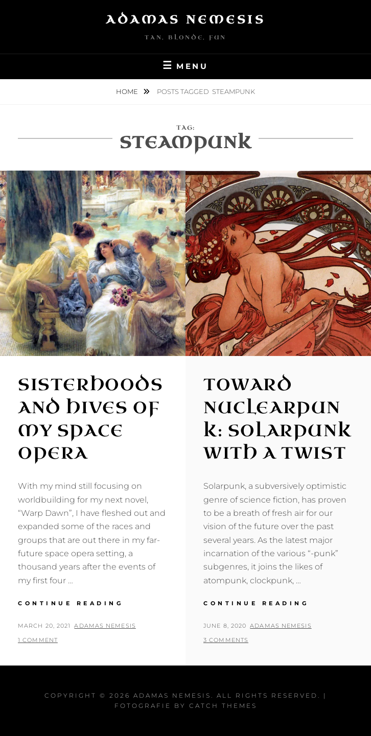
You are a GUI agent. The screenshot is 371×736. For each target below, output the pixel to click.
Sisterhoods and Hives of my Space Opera (91, 419)
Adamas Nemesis (185, 19)
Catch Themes (223, 705)
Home (128, 91)
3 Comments (225, 640)
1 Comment (38, 640)
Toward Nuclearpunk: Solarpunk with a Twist (277, 419)
